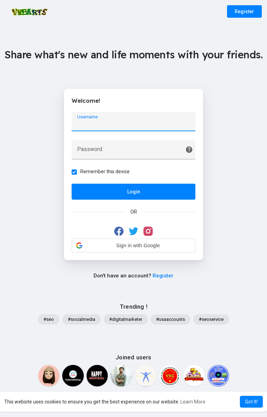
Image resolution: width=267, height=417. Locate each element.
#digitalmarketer (125, 321)
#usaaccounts (170, 321)
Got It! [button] (251, 402)
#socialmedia (81, 321)
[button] (133, 246)
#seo (48, 321)
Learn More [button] (192, 402)
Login (133, 192)
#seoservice (211, 321)
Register (244, 11)
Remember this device (106, 172)
